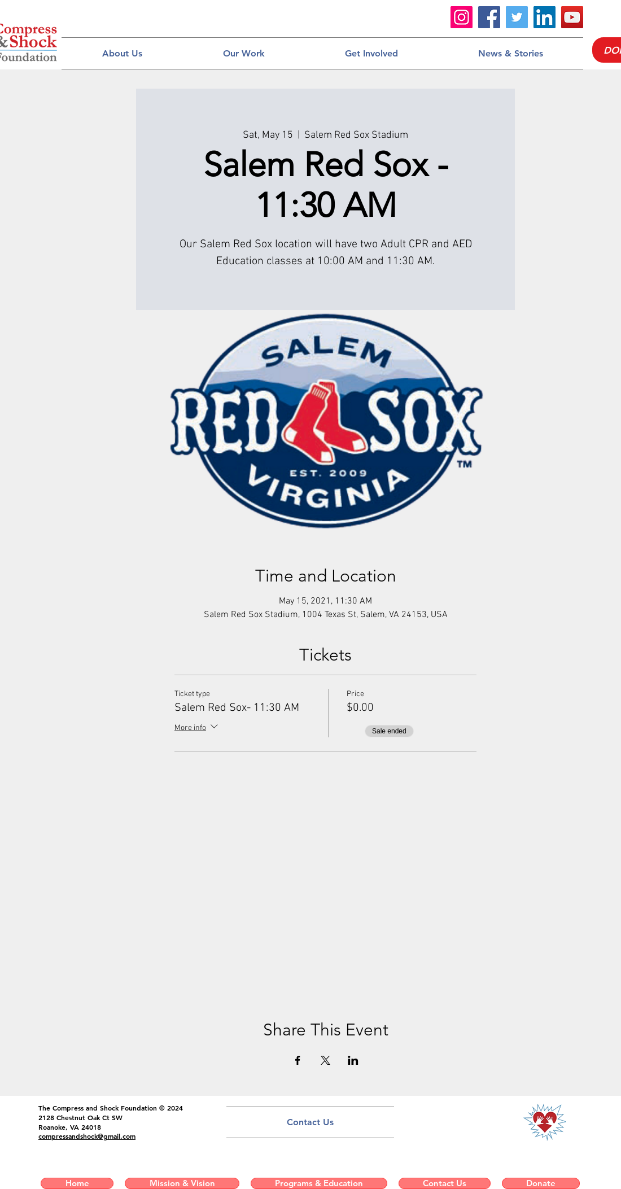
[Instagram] (462, 17)
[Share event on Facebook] (297, 1060)
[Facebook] (489, 17)
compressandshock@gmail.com (86, 1135)
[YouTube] (572, 17)
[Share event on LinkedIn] (353, 1060)
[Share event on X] (325, 1060)
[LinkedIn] (544, 17)
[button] (122, 53)
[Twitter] (517, 17)
